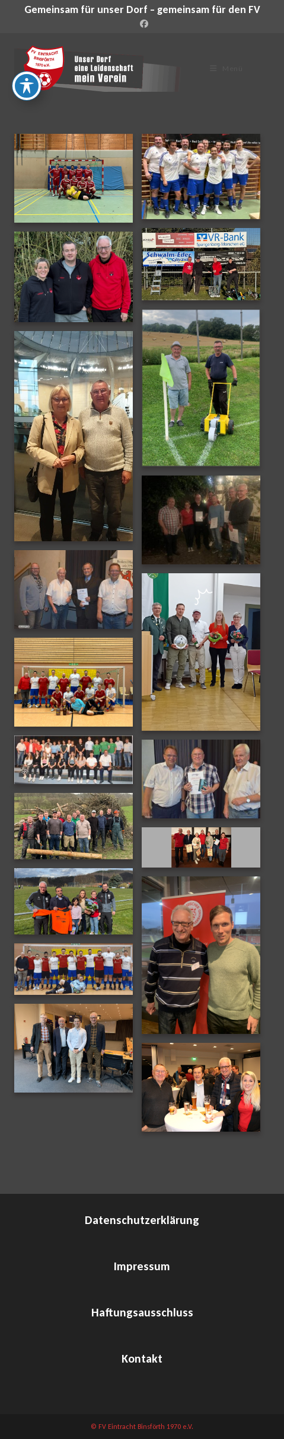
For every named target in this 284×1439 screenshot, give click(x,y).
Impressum (142, 1266)
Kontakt (142, 1358)
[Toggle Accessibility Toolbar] (26, 86)
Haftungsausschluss (142, 1312)
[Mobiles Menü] (226, 68)
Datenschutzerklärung (142, 1220)
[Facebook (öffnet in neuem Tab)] (142, 24)
